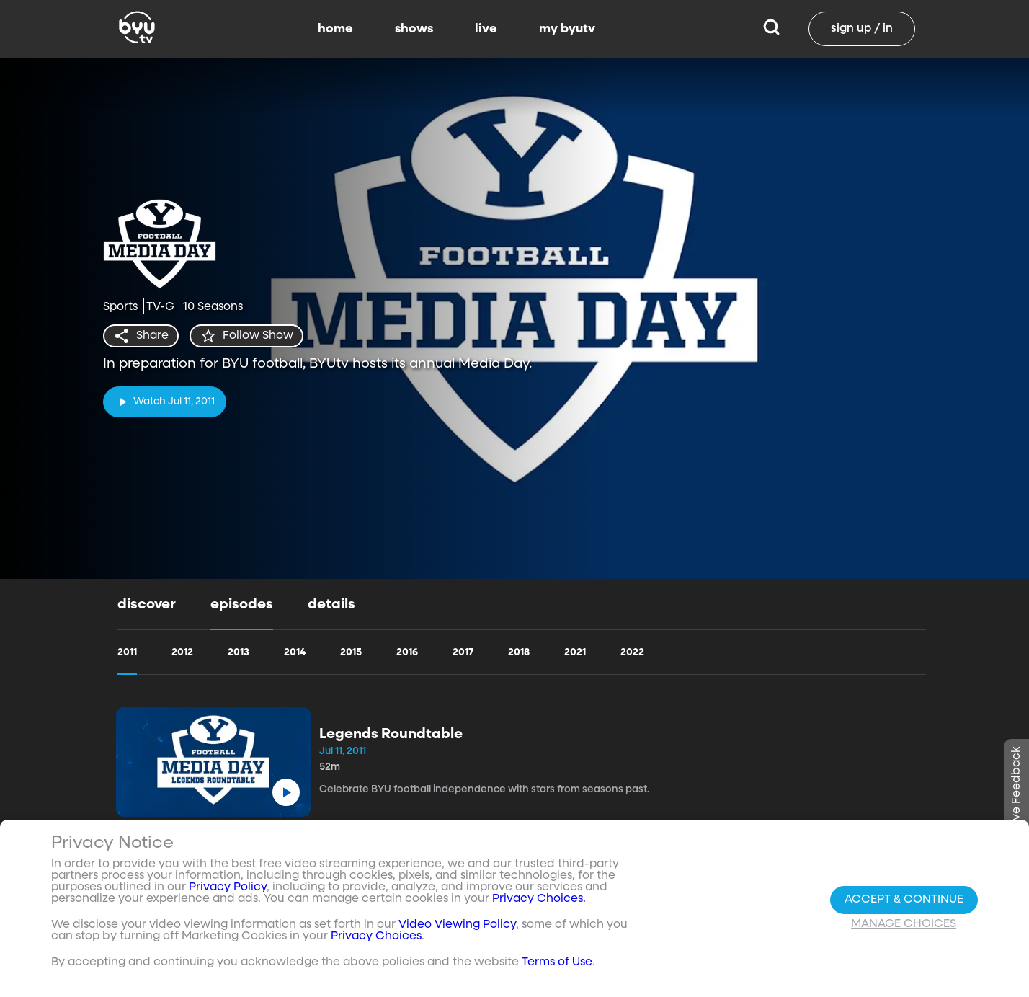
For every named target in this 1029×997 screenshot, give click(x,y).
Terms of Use (557, 962)
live (486, 28)
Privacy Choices (376, 936)
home (335, 28)
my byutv (567, 28)
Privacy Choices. (539, 899)
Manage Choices (903, 924)
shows (414, 28)
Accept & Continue (904, 899)
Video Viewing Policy (457, 925)
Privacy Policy (228, 887)
